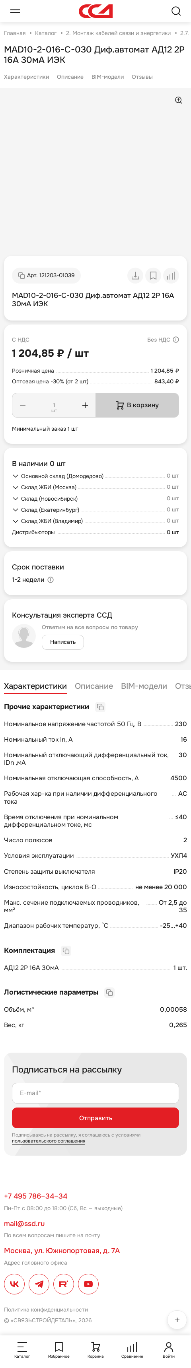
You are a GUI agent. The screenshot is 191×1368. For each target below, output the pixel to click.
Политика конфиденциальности (46, 1309)
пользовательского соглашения (48, 1141)
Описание (70, 76)
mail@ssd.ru (24, 1223)
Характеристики (26, 76)
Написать (63, 641)
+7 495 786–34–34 (35, 1196)
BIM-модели (108, 76)
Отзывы (142, 76)
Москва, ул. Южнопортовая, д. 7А (62, 1250)
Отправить (95, 1118)
